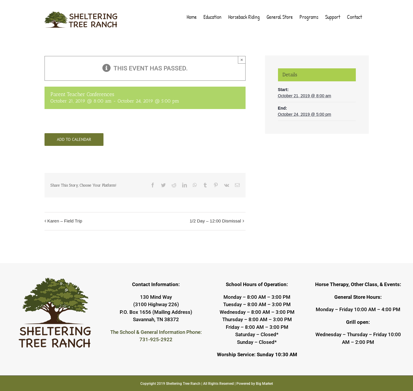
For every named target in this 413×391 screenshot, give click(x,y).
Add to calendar (74, 139)
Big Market (264, 384)
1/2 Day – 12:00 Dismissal (215, 220)
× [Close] (242, 59)
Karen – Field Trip (64, 220)
